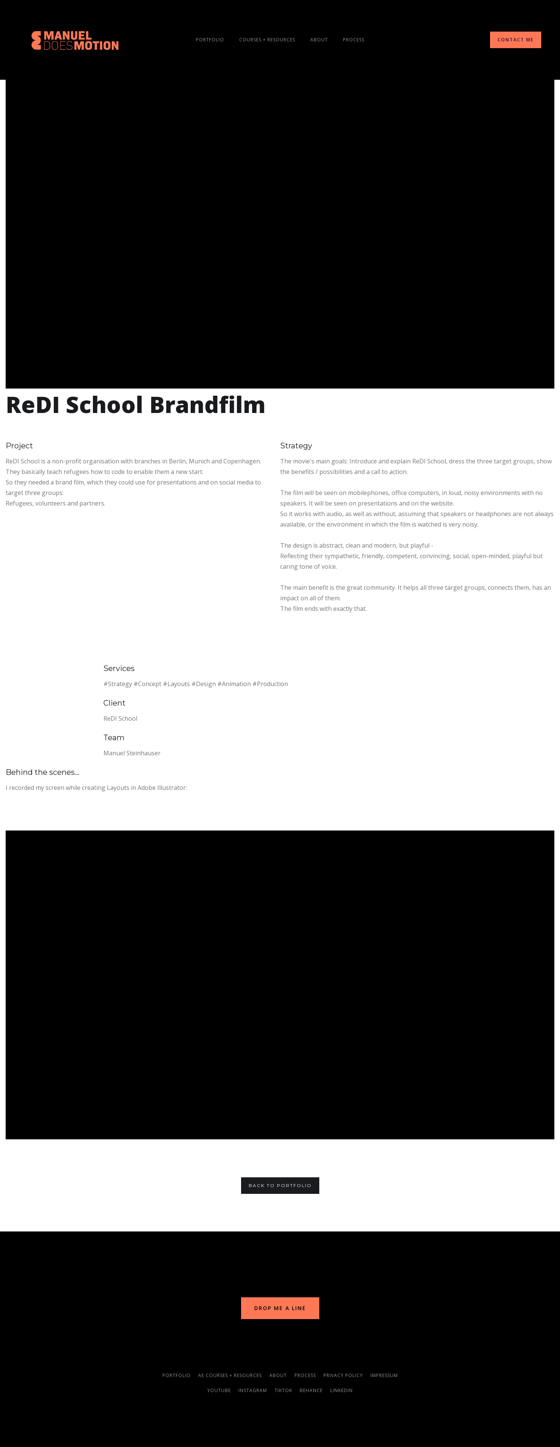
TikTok (283, 1390)
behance (311, 1390)
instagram (252, 1390)
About (319, 39)
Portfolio (210, 39)
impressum (384, 1375)
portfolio (176, 1375)
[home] (75, 39)
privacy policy (343, 1375)
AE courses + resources (230, 1375)
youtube (219, 1390)
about (278, 1375)
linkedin (341, 1390)
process (353, 39)
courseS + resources (267, 39)
